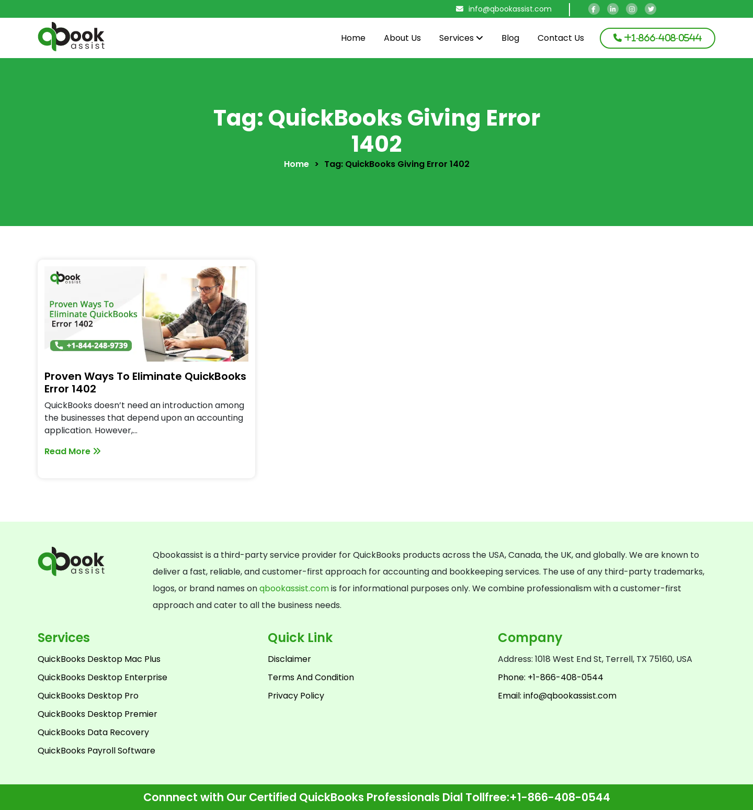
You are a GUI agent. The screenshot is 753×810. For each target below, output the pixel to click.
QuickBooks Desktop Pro (88, 696)
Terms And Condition (311, 677)
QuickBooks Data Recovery (93, 732)
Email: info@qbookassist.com (557, 696)
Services (461, 38)
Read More (72, 451)
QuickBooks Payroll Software (96, 751)
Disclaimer (289, 659)
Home (353, 38)
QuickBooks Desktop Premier (97, 714)
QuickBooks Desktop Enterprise (102, 677)
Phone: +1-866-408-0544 (550, 677)
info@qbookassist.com (504, 9)
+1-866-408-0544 (559, 797)
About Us (402, 38)
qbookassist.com (294, 588)
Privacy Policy (296, 696)
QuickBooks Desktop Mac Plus (99, 659)
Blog (510, 38)
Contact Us (561, 38)
